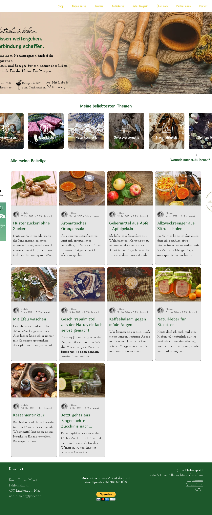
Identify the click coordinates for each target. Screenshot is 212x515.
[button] (61, 6)
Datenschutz (194, 485)
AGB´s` (198, 490)
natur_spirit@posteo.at (25, 496)
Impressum (195, 480)
